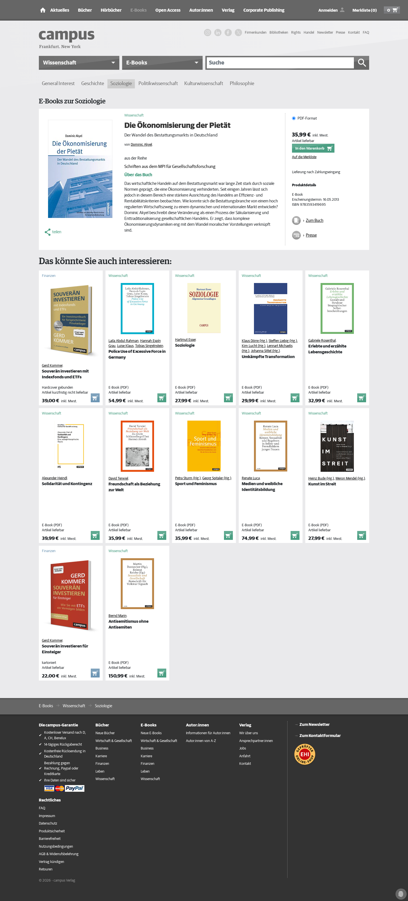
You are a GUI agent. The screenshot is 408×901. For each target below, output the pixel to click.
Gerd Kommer (52, 366)
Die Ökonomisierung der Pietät (177, 126)
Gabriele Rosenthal (322, 340)
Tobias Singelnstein (149, 346)
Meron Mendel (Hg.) (350, 478)
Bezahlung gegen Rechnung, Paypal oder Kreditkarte (61, 768)
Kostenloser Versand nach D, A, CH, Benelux (65, 735)
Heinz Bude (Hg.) (321, 478)
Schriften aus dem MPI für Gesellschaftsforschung (169, 166)
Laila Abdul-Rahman (123, 341)
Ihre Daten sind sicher (59, 780)
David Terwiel (118, 478)
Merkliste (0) (364, 10)
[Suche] (280, 62)
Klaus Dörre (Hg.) (254, 341)
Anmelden (328, 10)
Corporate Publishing (263, 10)
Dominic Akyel (141, 145)
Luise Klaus (125, 346)
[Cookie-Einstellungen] (401, 894)
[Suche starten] (362, 63)
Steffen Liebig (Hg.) (283, 341)
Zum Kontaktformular (320, 736)
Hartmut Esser (185, 340)
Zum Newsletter (314, 725)
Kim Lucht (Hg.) (253, 346)
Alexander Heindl (54, 478)
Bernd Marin (118, 616)
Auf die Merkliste (304, 157)
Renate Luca (251, 478)
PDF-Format (307, 118)
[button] (79, 63)
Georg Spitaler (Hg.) (216, 478)
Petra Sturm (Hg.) (188, 478)
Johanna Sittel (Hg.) (265, 351)
